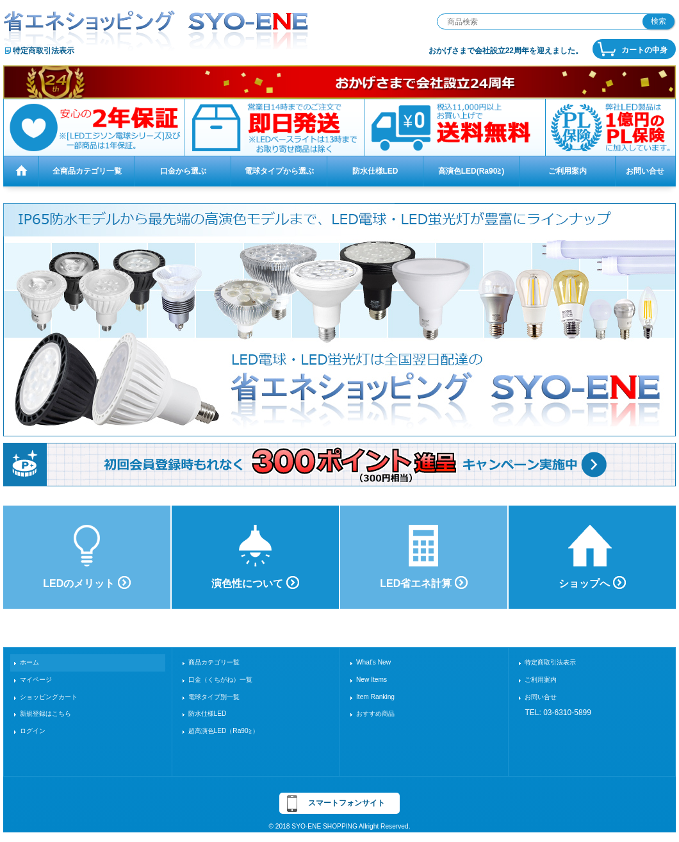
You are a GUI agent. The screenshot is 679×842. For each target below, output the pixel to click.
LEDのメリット (86, 582)
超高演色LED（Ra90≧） (223, 730)
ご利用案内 (541, 679)
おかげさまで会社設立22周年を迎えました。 (506, 50)
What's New (373, 662)
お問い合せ (541, 696)
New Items (371, 679)
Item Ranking (375, 696)
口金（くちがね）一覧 (220, 679)
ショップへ (592, 582)
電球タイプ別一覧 (214, 696)
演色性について (255, 582)
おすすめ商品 (375, 713)
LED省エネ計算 (423, 582)
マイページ (36, 679)
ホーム (29, 662)
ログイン (32, 730)
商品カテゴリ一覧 (214, 662)
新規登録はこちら (45, 713)
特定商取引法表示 (43, 50)
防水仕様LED (207, 713)
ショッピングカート (49, 696)
